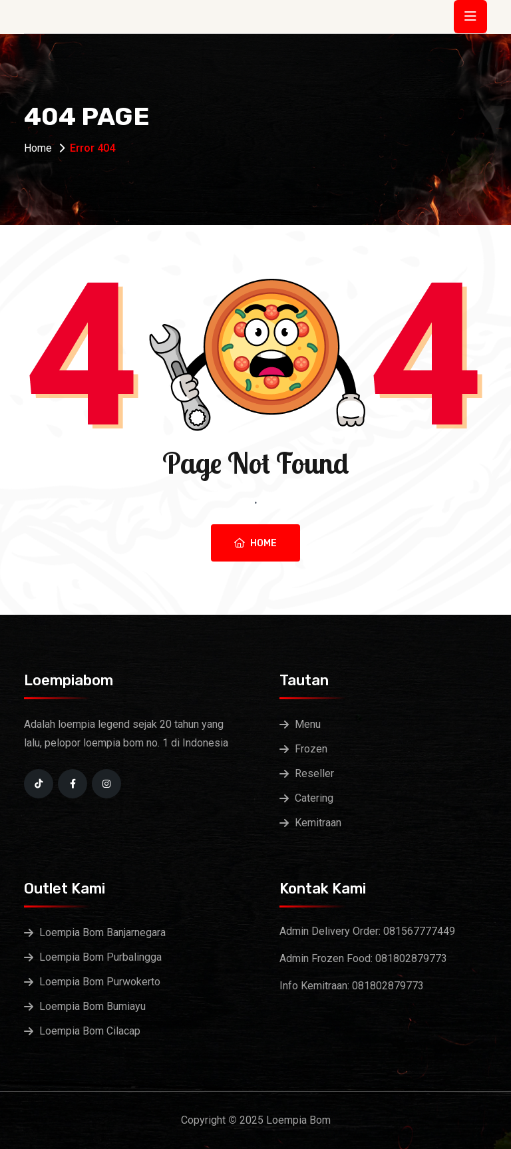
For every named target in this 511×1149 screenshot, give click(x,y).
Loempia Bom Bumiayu (92, 1006)
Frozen (311, 748)
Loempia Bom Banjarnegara (102, 932)
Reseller (314, 773)
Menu (308, 724)
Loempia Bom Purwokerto (99, 981)
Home (38, 148)
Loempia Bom (298, 1120)
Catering (314, 798)
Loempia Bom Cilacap (89, 1031)
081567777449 (419, 931)
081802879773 (411, 958)
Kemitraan (318, 822)
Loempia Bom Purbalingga (100, 957)
